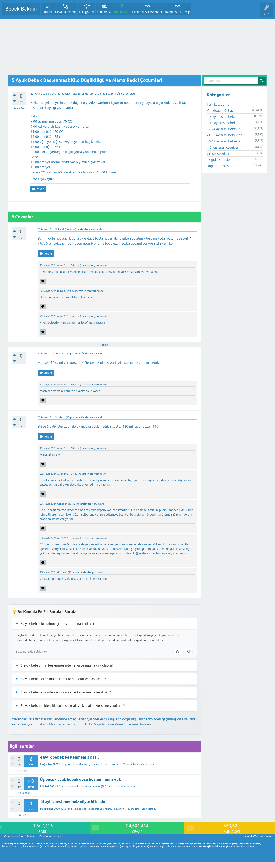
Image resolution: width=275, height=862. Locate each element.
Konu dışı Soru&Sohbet (147, 12)
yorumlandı (100, 265)
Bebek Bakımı (21, 9)
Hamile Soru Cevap (177, 12)
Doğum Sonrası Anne (222, 166)
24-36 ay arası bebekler (224, 135)
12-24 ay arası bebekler (73, 808)
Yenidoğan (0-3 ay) (221, 110)
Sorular (47, 12)
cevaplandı (95, 229)
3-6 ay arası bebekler (60, 93)
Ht (99, 786)
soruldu (130, 93)
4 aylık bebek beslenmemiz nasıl (69, 757)
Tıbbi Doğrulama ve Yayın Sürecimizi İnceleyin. (119, 724)
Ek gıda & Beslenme (221, 160)
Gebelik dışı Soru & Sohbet (19, 836)
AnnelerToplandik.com (258, 836)
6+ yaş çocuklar (218, 153)
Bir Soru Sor (121, 12)
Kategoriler (86, 12)
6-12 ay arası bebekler (223, 123)
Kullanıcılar (104, 12)
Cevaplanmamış (65, 12)
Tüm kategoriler (219, 104)
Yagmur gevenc (113, 808)
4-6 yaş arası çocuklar (222, 147)
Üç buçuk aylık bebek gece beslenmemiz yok (80, 779)
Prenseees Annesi (110, 764)
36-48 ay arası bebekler (224, 141)
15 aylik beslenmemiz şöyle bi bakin (72, 801)
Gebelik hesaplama (50, 836)
